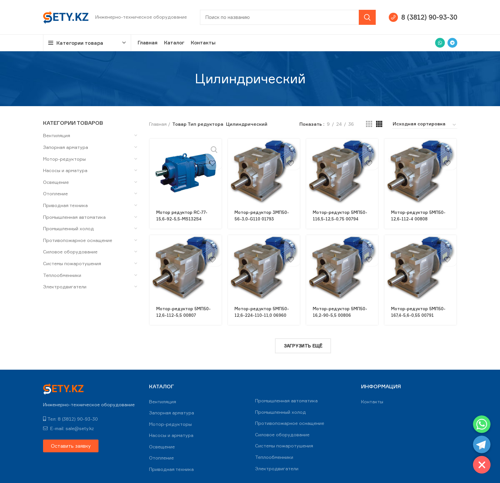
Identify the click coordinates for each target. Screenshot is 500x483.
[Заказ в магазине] (424, 125)
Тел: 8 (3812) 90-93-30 (70, 416)
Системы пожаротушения (72, 263)
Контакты (372, 399)
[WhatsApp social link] (440, 43)
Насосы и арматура (65, 170)
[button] (70, 443)
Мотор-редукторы (64, 159)
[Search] (288, 17)
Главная (158, 124)
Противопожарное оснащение (77, 240)
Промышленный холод (68, 228)
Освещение (56, 182)
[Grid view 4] (379, 124)
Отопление (55, 193)
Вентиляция (56, 135)
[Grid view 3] (369, 124)
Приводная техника (65, 205)
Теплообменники (62, 275)
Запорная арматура (65, 147)
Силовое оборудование (70, 251)
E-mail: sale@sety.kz (68, 426)
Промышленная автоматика (74, 217)
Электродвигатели (64, 286)
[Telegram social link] (452, 43)
